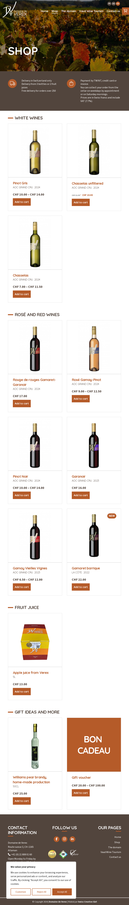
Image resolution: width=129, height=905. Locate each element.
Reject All (41, 892)
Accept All (62, 892)
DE (113, 3)
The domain (114, 847)
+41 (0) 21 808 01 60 (21, 854)
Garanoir (78, 476)
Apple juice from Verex (31, 672)
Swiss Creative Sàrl (87, 901)
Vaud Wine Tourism (111, 852)
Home (117, 837)
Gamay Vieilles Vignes (30, 568)
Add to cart (22, 201)
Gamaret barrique (86, 568)
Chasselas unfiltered (87, 183)
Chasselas (20, 275)
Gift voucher (81, 777)
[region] (41, 880)
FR (109, 3)
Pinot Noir (20, 476)
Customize (21, 892)
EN (118, 3)
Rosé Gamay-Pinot (86, 380)
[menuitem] (44, 11)
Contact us (115, 857)
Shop (117, 842)
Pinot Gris (20, 183)
